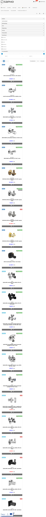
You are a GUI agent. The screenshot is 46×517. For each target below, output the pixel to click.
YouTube (25, 513)
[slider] (2, 53)
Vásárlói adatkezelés (34, 512)
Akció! (19, 7)
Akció (4, 42)
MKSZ (17, 512)
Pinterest (18, 513)
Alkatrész (4, 44)
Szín (3, 25)
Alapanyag (4, 28)
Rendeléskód (33, 61)
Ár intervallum (5, 51)
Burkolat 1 (5, 46)
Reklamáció (35, 7)
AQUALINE (5, 39)
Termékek (3, 7)
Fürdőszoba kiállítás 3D (22, 10)
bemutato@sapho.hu (7, 482)
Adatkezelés (26, 512)
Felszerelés (4, 32)
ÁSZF (21, 512)
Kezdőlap (9, 7)
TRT (13, 512)
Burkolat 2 (5, 49)
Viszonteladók (13, 10)
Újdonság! (14, 7)
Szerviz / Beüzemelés (5, 10)
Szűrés (3, 18)
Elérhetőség (4, 23)
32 (38, 61)
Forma (3, 30)
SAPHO (4, 37)
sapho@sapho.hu (6, 439)
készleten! (24, 7)
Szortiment (4, 35)
